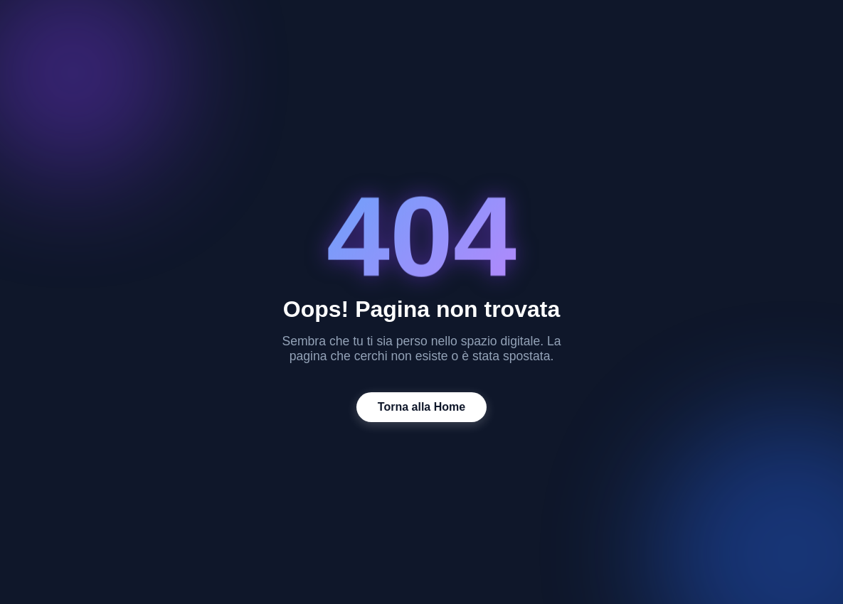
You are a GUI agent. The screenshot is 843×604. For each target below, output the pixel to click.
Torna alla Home (421, 407)
